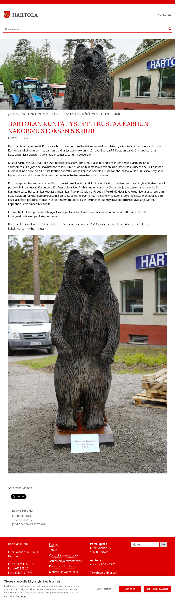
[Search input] (86, 29)
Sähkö (53, 550)
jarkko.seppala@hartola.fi (28, 524)
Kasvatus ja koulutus (62, 566)
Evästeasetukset (105, 589)
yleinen (12, 114)
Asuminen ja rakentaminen (66, 561)
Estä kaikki (130, 589)
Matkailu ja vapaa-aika (63, 572)
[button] (161, 15)
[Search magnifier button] (170, 29)
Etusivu (53, 544)
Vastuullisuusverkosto (63, 555)
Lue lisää (21, 596)
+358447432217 (22, 520)
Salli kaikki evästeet (157, 589)
